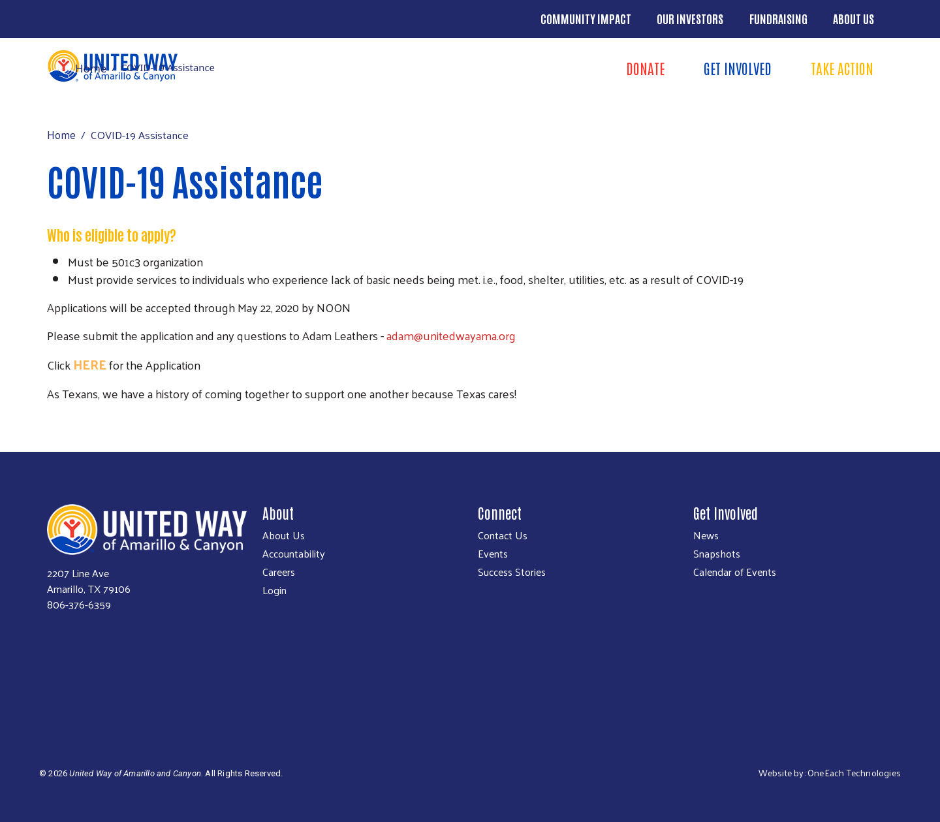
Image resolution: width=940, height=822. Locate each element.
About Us (853, 18)
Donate (645, 68)
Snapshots (716, 554)
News (706, 535)
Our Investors (690, 18)
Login (274, 590)
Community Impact (585, 18)
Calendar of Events (734, 572)
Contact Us (502, 535)
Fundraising (778, 18)
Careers (278, 572)
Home (90, 68)
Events (493, 554)
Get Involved (738, 68)
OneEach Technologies (854, 773)
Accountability (293, 554)
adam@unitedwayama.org (451, 335)
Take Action (842, 68)
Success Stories (512, 572)
